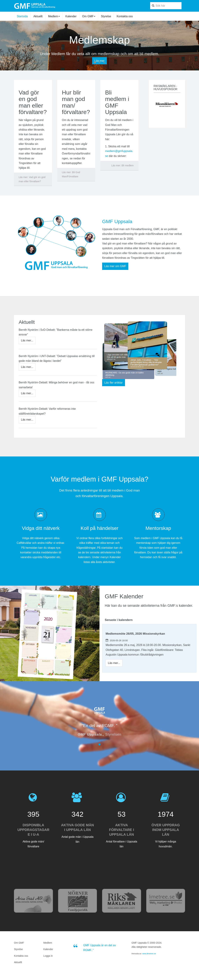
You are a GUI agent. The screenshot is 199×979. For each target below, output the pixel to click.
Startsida (22, 16)
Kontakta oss (125, 16)
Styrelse (106, 16)
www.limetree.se (149, 953)
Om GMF (88, 16)
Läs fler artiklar (113, 382)
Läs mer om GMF (115, 266)
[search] (166, 5)
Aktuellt (37, 16)
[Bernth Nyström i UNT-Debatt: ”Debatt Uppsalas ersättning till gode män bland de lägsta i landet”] (27, 367)
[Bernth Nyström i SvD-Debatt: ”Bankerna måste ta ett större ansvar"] (27, 340)
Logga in (48, 955)
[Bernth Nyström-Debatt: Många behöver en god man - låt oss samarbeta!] (27, 393)
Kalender (71, 16)
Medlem (54, 16)
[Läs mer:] (33, 179)
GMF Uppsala (117, 221)
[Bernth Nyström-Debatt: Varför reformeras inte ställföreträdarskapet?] (27, 419)
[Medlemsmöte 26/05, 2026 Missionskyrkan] (114, 663)
